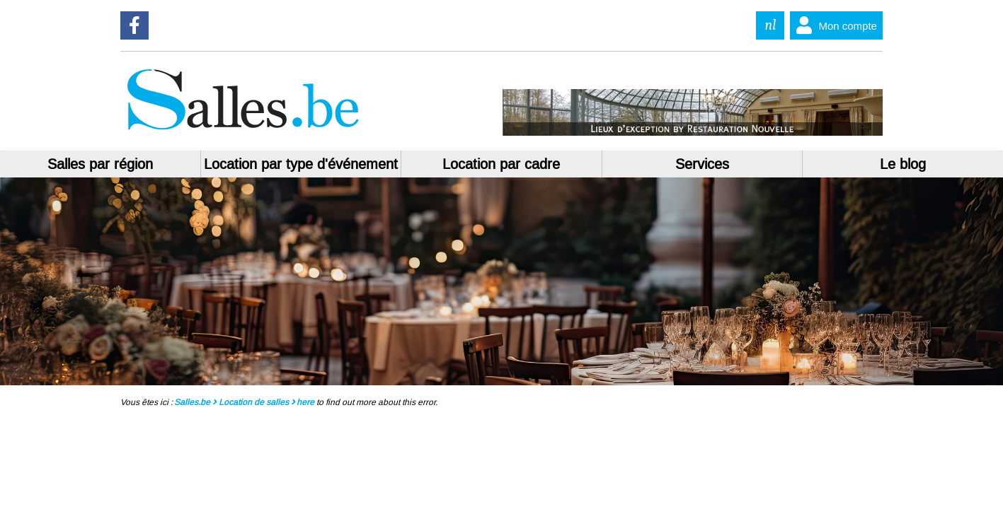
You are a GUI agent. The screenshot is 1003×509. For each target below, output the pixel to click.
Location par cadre (501, 164)
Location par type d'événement (301, 164)
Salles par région (100, 164)
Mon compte (833, 25)
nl (770, 25)
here (305, 402)
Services (702, 164)
